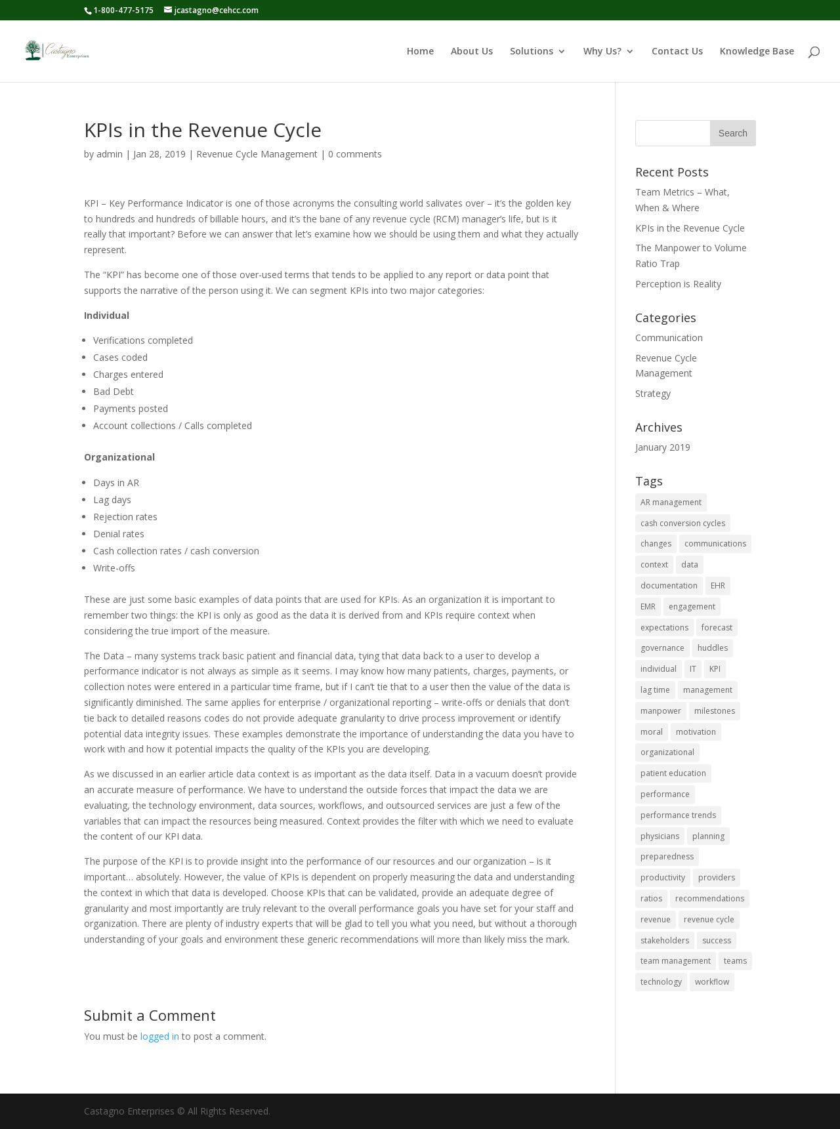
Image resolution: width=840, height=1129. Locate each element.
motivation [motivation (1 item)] (696, 731)
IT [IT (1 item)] (693, 668)
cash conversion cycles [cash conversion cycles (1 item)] (682, 523)
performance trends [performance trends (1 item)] (678, 815)
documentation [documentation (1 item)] (669, 585)
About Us (472, 52)
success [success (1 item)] (716, 940)
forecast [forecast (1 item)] (717, 627)
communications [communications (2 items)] (715, 543)
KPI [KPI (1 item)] (715, 668)
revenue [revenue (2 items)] (655, 919)
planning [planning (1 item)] (708, 836)
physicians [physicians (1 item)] (659, 836)
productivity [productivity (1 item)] (662, 877)
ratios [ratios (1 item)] (651, 898)
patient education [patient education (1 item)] (673, 773)
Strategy (653, 393)
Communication (669, 337)
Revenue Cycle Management (257, 154)
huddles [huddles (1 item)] (713, 647)
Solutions (531, 52)
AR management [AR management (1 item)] (671, 502)
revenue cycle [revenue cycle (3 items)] (709, 919)
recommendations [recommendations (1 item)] (709, 898)
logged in (159, 1036)
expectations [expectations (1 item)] (664, 627)
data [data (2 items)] (689, 564)
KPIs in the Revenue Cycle (690, 228)
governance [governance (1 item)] (662, 647)
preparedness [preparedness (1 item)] (667, 856)
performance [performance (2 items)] (665, 794)
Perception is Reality (678, 283)
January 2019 (662, 447)
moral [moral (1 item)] (651, 731)
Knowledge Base (757, 52)
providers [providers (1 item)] (716, 877)
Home (420, 52)
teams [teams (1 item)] (735, 960)
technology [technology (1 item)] (661, 981)
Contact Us (677, 52)
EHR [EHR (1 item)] (718, 585)
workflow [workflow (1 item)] (712, 981)
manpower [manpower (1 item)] (660, 710)
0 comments (355, 154)
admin (109, 154)
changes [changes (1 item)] (655, 543)
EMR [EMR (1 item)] (648, 606)
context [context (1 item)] (654, 564)
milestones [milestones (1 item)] (714, 710)
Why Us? (602, 52)
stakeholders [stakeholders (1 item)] (664, 940)
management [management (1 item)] (707, 689)
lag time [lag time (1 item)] (655, 689)
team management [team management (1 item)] (675, 960)
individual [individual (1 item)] (658, 668)
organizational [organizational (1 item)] (667, 752)
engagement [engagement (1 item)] (692, 606)
